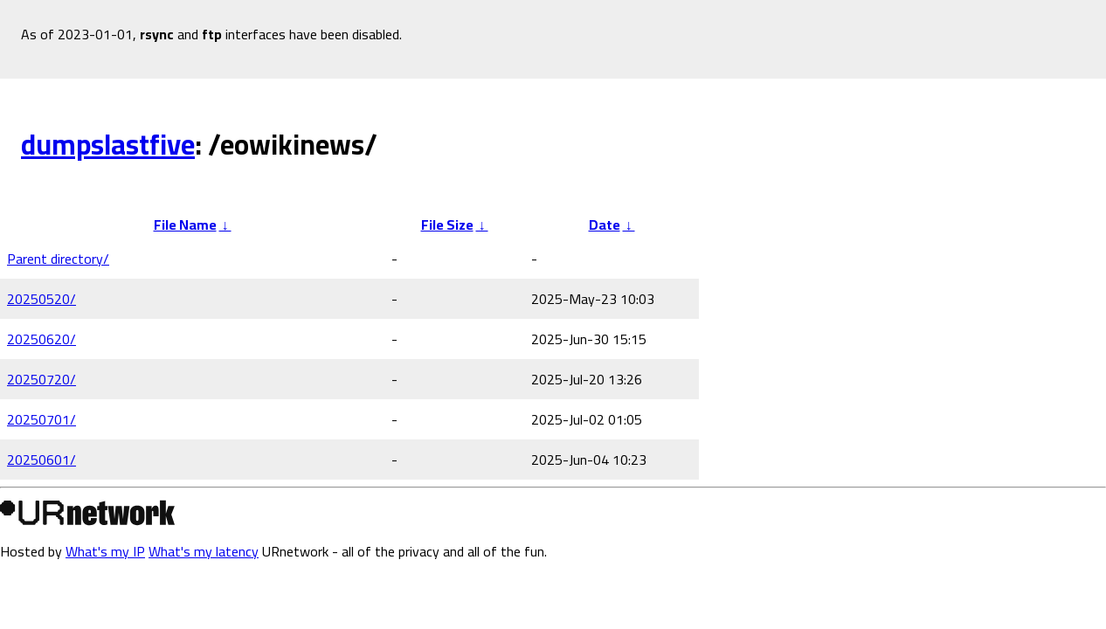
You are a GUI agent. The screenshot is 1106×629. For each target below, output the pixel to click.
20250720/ (41, 379)
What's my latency (204, 551)
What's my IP (105, 551)
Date (604, 224)
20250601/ (41, 459)
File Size (447, 224)
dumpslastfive (108, 144)
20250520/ (41, 299)
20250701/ (41, 419)
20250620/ (41, 339)
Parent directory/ (58, 258)
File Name (185, 224)
